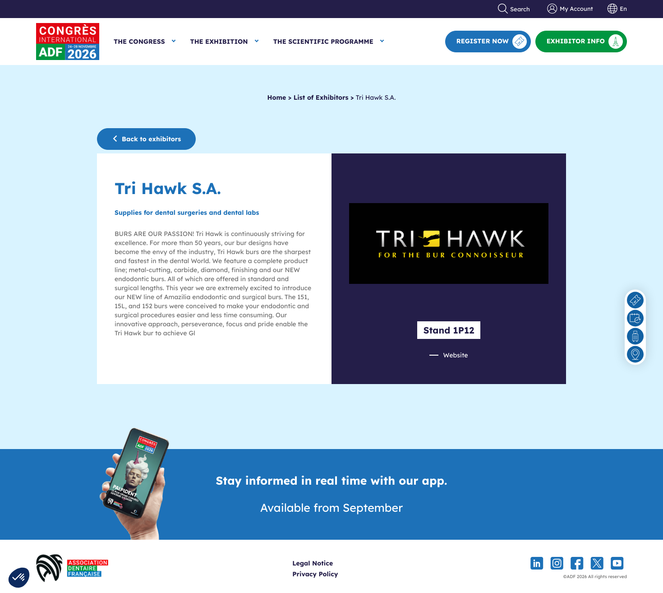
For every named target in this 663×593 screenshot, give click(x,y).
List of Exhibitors (321, 97)
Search (514, 9)
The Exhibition (219, 41)
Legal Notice (326, 563)
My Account (570, 9)
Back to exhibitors (146, 139)
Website (455, 355)
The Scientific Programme (323, 41)
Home (276, 97)
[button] (19, 577)
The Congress (139, 41)
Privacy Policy (329, 574)
